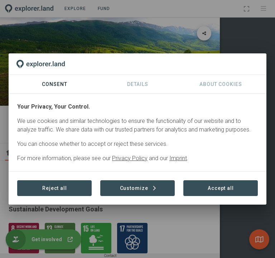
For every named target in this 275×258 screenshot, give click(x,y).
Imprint (178, 158)
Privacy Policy (130, 158)
